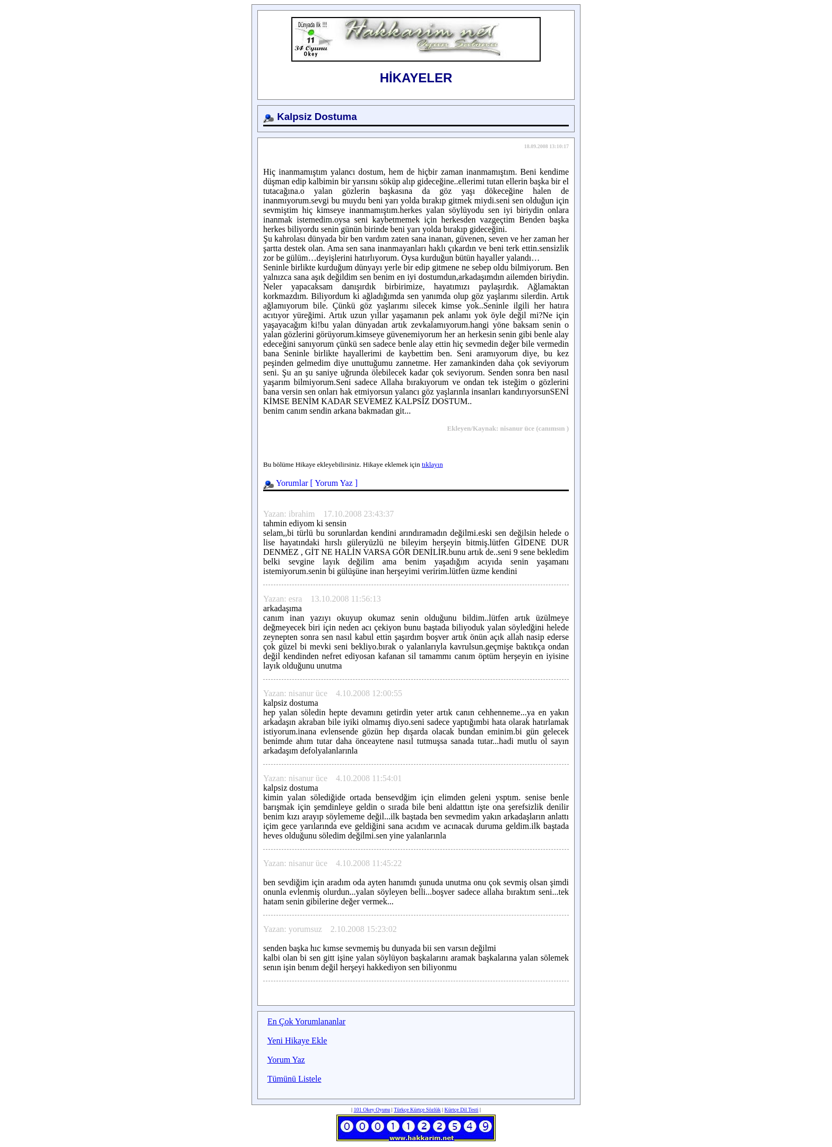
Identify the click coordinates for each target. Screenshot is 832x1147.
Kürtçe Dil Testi (461, 1109)
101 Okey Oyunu (371, 1109)
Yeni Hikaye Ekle (297, 1040)
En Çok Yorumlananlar (306, 1021)
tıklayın (432, 464)
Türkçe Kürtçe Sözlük (417, 1109)
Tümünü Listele (294, 1078)
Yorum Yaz (333, 482)
